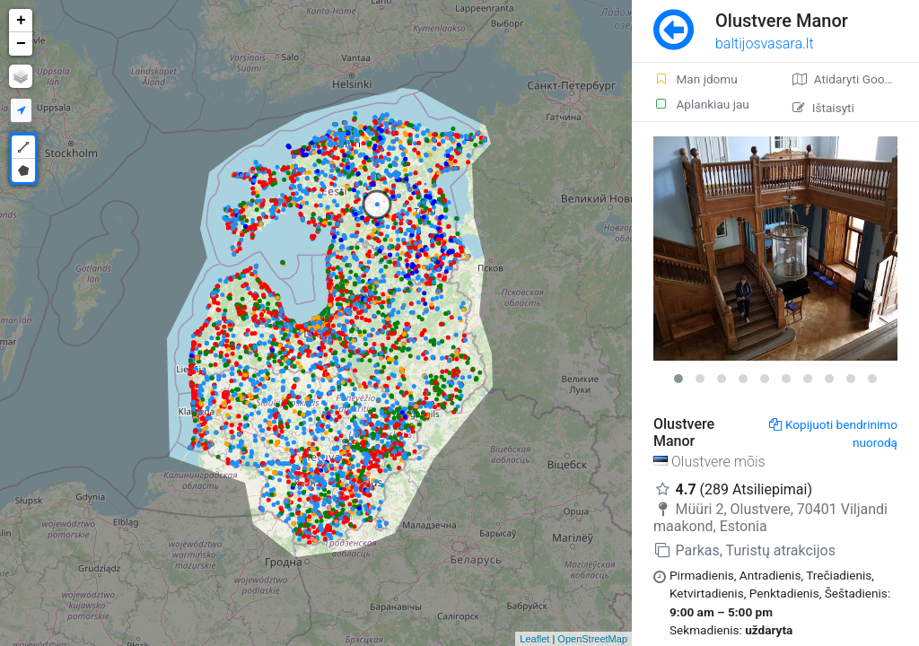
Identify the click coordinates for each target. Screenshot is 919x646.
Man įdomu (695, 79)
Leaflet (534, 638)
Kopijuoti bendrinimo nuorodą (833, 433)
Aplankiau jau (701, 104)
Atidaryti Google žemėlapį (855, 79)
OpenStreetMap (592, 638)
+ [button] (21, 20)
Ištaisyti (823, 107)
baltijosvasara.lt (764, 43)
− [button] (21, 44)
